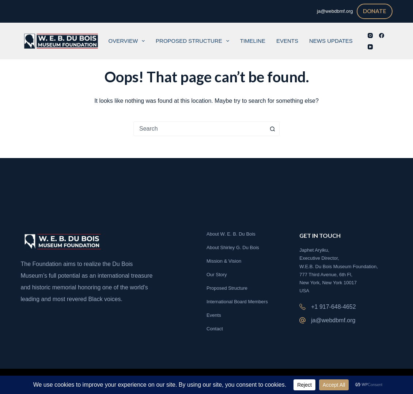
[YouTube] (370, 46)
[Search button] (272, 129)
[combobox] (199, 128)
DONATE (374, 11)
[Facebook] (381, 35)
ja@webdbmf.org (333, 320)
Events (287, 41)
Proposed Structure (194, 41)
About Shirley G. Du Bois (232, 247)
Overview (128, 41)
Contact (214, 328)
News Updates (331, 41)
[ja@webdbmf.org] (302, 320)
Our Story (216, 274)
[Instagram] (370, 35)
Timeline (252, 41)
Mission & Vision (223, 261)
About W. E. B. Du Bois (230, 234)
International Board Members (237, 301)
